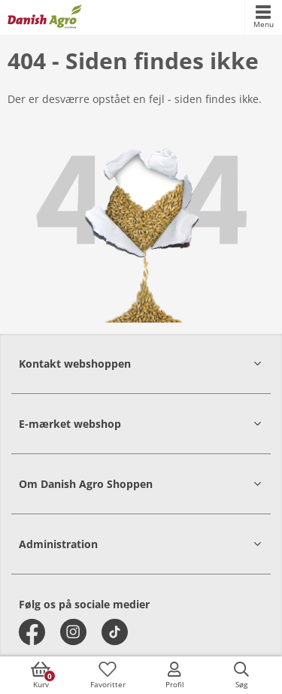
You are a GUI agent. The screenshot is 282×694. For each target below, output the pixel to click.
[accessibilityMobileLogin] (174, 675)
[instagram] (73, 632)
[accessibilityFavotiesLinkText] (107, 675)
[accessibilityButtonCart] (40, 675)
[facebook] (32, 632)
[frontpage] (45, 17)
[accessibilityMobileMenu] (263, 17)
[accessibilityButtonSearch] (241, 675)
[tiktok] (115, 632)
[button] (141, 363)
